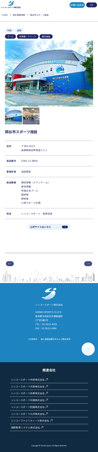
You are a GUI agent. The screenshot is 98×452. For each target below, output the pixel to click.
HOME (5, 14)
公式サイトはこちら (40, 226)
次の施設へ (88, 263)
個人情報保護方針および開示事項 (55, 339)
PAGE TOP (88, 349)
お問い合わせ (77, 5)
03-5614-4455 (49, 324)
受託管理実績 (19, 14)
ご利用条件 (33, 339)
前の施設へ (10, 263)
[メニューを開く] (91, 4)
